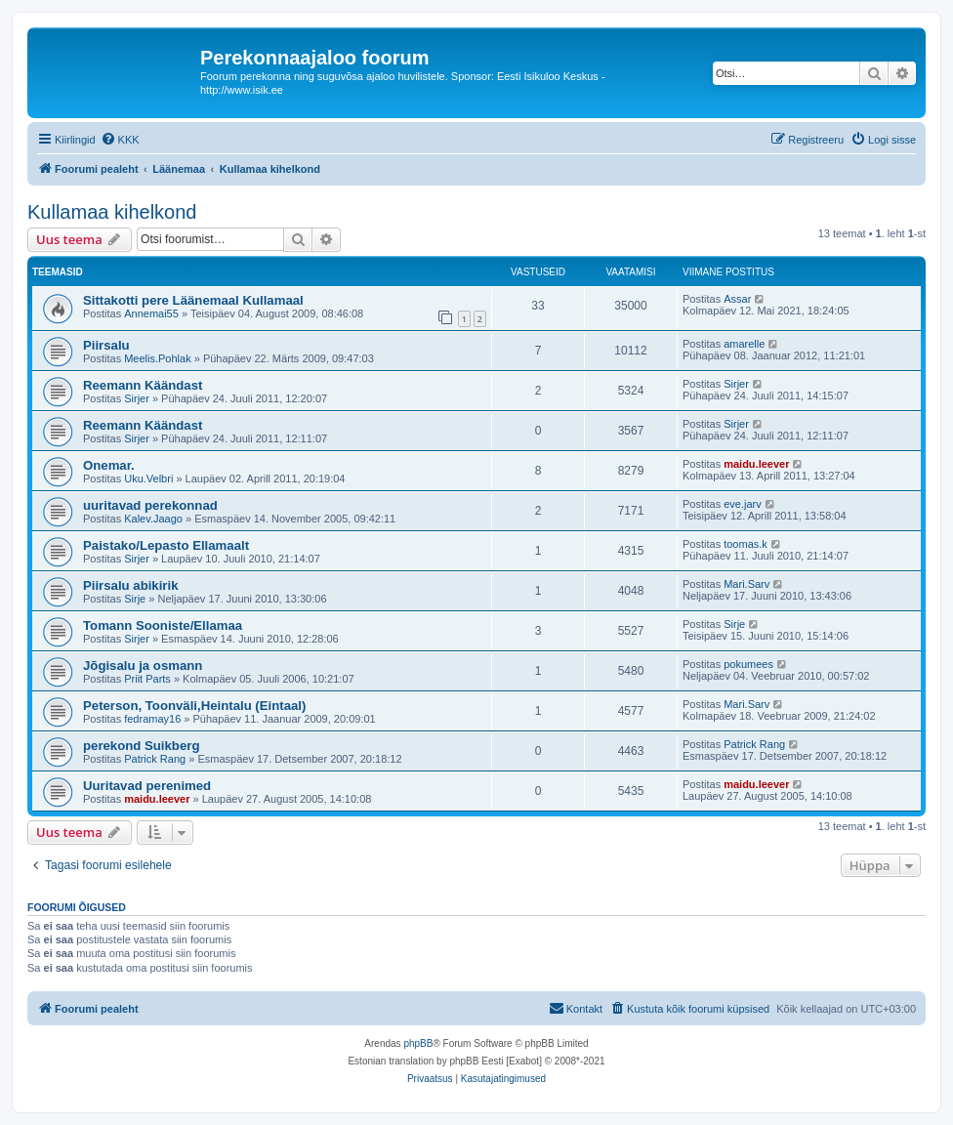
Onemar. (109, 465)
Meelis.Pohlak (157, 358)
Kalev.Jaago (153, 518)
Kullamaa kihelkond (111, 212)
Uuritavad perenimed (147, 785)
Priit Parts (147, 679)
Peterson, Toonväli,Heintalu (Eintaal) (194, 705)
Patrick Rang (155, 759)
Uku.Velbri (148, 478)
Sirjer (136, 398)
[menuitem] (120, 139)
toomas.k (745, 544)
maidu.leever (756, 464)
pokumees (748, 664)
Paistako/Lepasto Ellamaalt (166, 545)
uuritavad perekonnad (150, 505)
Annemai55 (151, 313)
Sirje (134, 598)
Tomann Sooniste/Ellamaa (162, 625)
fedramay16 (152, 719)
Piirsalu (106, 345)
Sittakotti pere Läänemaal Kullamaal (193, 300)
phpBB (418, 1043)
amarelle (744, 344)
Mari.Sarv (746, 584)
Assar (737, 299)
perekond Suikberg (141, 745)
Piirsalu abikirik (131, 585)
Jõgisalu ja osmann (142, 665)
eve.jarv (743, 504)
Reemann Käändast (142, 385)
